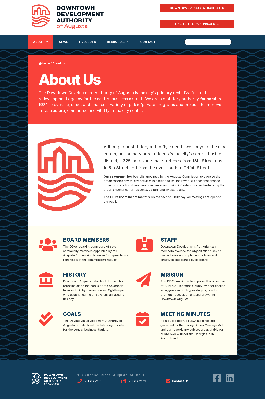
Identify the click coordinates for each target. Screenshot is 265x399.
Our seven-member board (123, 176)
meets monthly (139, 197)
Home (46, 63)
